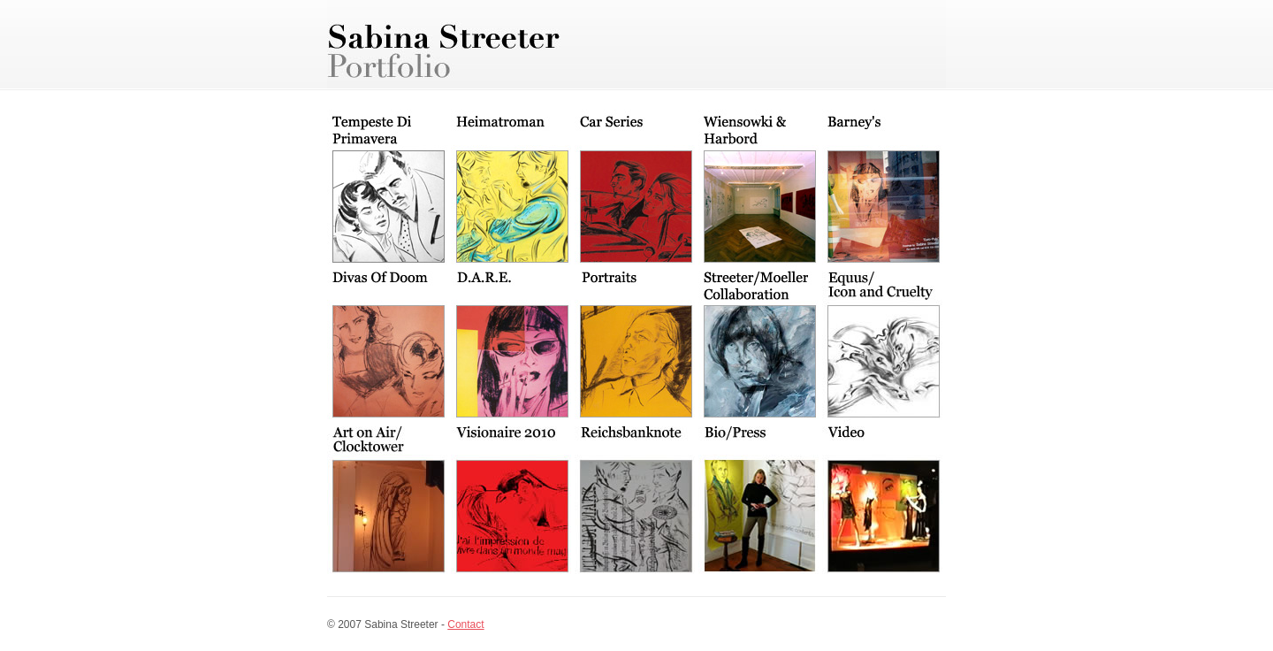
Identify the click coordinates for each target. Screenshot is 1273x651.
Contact (465, 624)
